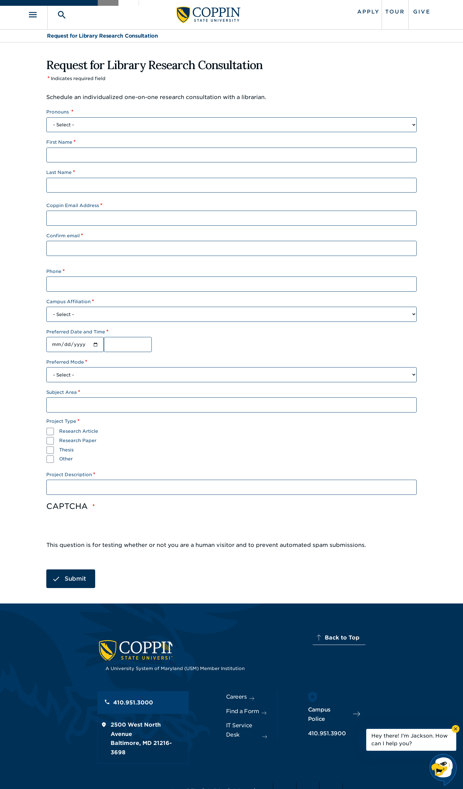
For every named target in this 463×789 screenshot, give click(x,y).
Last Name (59, 169)
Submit (75, 575)
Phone (53, 268)
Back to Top (391, 635)
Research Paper (77, 437)
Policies (209, 774)
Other (66, 456)
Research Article (78, 428)
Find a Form (226, 706)
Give (403, 10)
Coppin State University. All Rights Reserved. (107, 774)
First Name (59, 139)
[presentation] (95, 525)
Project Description (69, 472)
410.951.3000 (82, 698)
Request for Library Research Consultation (102, 33)
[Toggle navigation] (56, 13)
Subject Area (61, 389)
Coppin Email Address (72, 202)
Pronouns (58, 109)
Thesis (66, 446)
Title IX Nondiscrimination (282, 774)
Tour (376, 10)
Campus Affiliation (68, 299)
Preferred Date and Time (75, 329)
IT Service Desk (230, 720)
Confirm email (63, 233)
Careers (220, 691)
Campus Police (346, 706)
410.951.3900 (344, 720)
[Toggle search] (76, 13)
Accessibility (178, 774)
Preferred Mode (65, 359)
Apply (349, 10)
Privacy (235, 774)
